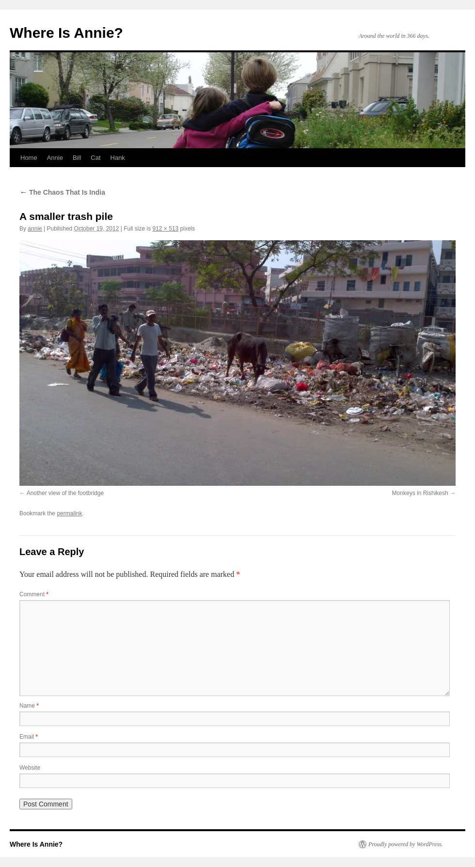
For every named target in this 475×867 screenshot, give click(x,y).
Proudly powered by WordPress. (405, 844)
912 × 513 (166, 228)
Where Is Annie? (66, 33)
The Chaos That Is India (62, 192)
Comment (33, 594)
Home (28, 157)
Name (29, 705)
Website (29, 767)
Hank (118, 157)
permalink (69, 513)
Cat (95, 157)
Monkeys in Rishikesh (420, 493)
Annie (55, 157)
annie (35, 228)
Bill (77, 157)
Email (28, 736)
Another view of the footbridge (65, 493)
